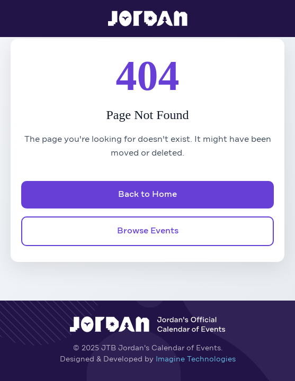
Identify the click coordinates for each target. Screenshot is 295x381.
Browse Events (147, 231)
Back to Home (147, 194)
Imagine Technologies (196, 359)
